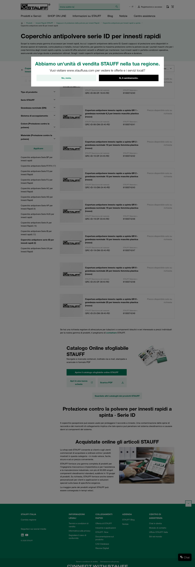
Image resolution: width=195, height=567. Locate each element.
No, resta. (66, 78)
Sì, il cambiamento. (128, 78)
